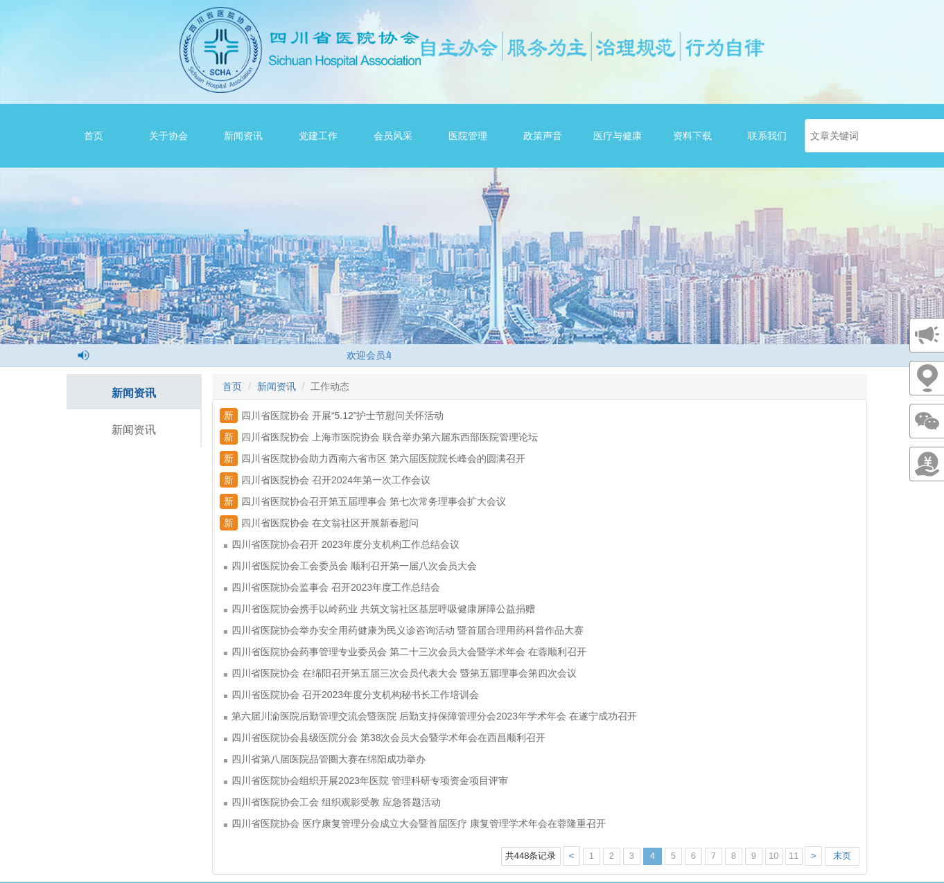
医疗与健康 (617, 135)
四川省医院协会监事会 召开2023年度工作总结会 (332, 587)
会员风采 (393, 135)
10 (773, 855)
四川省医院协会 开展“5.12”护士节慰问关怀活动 (332, 415)
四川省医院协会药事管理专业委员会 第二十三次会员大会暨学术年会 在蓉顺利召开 (405, 651)
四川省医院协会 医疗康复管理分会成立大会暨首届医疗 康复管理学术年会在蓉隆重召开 (415, 823)
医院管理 (467, 135)
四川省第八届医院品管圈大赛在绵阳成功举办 (325, 759)
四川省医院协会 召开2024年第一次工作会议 (325, 479)
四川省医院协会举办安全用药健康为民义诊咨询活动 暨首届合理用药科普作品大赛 (404, 630)
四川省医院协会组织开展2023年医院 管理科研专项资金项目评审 (366, 780)
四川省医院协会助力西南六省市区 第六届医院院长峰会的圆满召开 (372, 458)
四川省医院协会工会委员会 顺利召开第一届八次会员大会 (350, 565)
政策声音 (542, 135)
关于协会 (168, 135)
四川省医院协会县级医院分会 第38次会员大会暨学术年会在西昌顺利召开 (384, 737)
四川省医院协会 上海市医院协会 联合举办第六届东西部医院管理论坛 (379, 437)
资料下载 (692, 135)
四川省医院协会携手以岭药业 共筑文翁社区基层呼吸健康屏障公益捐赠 (379, 608)
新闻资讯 (243, 135)
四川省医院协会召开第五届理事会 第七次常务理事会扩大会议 (363, 501)
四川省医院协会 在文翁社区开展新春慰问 (319, 522)
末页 (842, 855)
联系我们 (767, 135)
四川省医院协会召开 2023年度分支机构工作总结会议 (342, 544)
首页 (93, 135)
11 (793, 855)
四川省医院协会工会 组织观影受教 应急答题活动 (332, 802)
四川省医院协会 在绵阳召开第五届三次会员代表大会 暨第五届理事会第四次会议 (400, 673)
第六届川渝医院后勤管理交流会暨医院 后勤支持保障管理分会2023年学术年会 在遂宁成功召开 (430, 716)
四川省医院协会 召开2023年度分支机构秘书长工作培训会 (351, 694)
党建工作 (318, 135)
